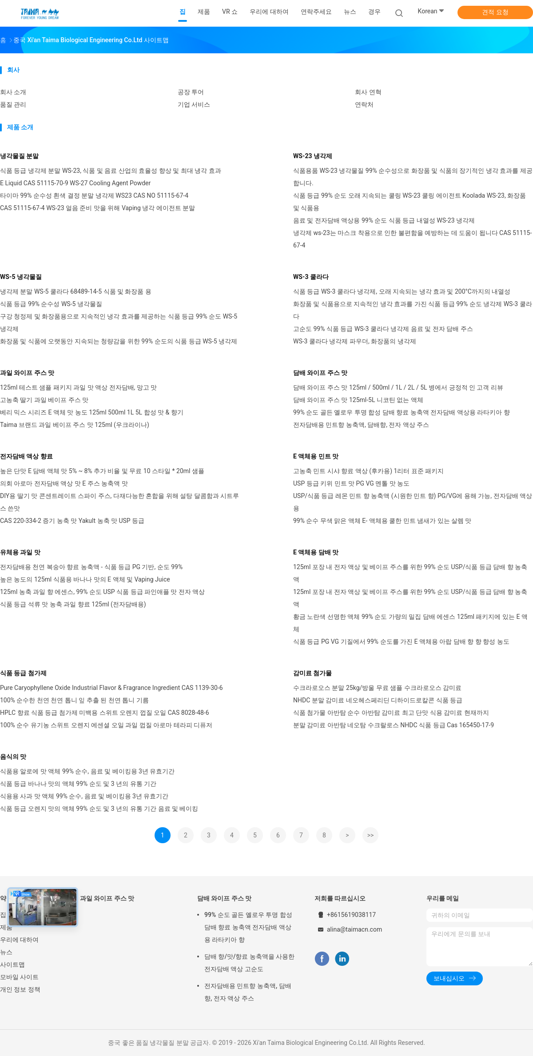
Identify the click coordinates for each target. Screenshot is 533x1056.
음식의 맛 (13, 756)
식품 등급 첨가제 (23, 673)
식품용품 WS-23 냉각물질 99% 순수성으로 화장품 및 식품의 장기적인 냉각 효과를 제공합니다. (413, 177)
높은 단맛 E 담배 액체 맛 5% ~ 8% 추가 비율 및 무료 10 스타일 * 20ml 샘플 (102, 470)
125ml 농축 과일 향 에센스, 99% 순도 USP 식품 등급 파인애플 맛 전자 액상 (102, 591)
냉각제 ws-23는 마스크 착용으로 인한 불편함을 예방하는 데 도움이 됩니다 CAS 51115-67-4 (412, 239)
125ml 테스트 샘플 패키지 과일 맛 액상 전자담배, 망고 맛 (78, 387)
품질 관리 (13, 104)
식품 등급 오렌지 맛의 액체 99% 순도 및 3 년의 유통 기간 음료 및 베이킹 (99, 808)
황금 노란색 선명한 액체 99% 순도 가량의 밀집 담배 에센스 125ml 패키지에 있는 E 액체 (410, 623)
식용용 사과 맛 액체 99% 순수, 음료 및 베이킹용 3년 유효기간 (84, 796)
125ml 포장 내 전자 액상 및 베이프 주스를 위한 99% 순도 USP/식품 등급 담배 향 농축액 (410, 573)
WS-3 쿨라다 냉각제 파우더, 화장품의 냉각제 (354, 341)
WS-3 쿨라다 (311, 276)
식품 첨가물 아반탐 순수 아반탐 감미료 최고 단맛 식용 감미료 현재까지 (391, 712)
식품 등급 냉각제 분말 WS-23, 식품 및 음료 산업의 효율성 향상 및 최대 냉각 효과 (110, 170)
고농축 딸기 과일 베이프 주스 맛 (44, 399)
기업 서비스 (194, 104)
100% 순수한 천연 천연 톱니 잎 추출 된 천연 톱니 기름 (74, 700)
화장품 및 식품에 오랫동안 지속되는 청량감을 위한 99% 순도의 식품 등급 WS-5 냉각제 (118, 341)
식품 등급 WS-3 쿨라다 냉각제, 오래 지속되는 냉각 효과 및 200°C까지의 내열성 (401, 291)
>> (370, 835)
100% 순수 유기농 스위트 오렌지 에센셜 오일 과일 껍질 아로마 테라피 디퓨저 (106, 725)
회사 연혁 (368, 92)
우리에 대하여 (19, 939)
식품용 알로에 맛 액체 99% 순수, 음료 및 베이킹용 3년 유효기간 (87, 771)
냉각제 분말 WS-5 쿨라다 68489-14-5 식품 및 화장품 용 (75, 291)
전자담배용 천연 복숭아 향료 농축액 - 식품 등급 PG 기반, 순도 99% (91, 566)
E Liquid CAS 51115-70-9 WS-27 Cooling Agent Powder (75, 183)
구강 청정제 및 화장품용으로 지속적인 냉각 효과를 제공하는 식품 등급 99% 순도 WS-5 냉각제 (118, 322)
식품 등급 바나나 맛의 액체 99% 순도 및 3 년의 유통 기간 (78, 783)
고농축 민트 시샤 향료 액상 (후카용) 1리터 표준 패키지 (368, 470)
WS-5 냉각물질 (21, 276)
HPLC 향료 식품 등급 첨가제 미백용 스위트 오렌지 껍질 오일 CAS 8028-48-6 (104, 712)
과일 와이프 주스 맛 (27, 372)
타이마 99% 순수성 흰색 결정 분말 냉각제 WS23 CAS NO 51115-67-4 (94, 195)
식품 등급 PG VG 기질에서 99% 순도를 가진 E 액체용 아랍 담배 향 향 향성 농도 (401, 641)
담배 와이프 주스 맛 (320, 372)
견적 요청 (495, 12)
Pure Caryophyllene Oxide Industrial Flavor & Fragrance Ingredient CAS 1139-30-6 (111, 687)
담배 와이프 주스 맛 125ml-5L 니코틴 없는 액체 (358, 399)
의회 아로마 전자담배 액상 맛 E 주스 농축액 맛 (64, 483)
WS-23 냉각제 (312, 155)
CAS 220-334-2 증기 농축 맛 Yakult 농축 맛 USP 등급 (72, 520)
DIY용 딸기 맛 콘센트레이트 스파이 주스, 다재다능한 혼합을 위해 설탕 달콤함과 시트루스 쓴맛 (119, 502)
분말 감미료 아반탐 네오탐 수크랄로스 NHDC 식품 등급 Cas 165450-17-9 (393, 725)
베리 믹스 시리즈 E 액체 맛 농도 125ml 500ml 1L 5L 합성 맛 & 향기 (91, 412)
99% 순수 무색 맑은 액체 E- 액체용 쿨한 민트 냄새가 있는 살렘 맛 (382, 520)
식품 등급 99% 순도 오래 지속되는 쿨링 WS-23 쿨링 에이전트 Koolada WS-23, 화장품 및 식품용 (409, 201)
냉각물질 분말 (19, 155)
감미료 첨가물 (312, 673)
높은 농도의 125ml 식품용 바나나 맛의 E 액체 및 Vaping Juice (85, 579)
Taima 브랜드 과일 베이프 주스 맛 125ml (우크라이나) (74, 424)
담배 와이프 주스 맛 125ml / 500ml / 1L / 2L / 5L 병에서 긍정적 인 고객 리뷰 (398, 387)
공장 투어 (191, 92)
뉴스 (6, 952)
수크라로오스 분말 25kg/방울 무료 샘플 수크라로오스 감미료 (377, 687)
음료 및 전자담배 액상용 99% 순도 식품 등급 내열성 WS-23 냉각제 (384, 220)
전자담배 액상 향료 (26, 456)
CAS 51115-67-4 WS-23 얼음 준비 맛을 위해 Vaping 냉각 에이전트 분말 (97, 207)
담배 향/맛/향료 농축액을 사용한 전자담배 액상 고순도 (249, 962)
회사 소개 (13, 92)
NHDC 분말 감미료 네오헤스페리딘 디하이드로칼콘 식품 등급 (377, 700)
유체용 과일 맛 (20, 552)
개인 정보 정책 (20, 989)
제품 (6, 927)
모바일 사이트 (19, 976)
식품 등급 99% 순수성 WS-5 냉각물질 (51, 303)
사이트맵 (12, 964)
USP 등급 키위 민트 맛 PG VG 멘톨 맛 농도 (351, 483)
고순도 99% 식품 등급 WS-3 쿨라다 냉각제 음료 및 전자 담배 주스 (383, 328)
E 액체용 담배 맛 (315, 552)
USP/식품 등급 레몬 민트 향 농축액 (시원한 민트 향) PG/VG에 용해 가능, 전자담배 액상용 (412, 502)
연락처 (364, 104)
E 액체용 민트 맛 (315, 456)
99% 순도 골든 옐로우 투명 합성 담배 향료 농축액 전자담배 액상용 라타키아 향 (401, 412)
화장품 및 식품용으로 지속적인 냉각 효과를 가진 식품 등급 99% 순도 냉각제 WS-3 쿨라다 (412, 310)
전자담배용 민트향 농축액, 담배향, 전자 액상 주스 (361, 424)
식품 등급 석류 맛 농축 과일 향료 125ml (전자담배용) (73, 604)
